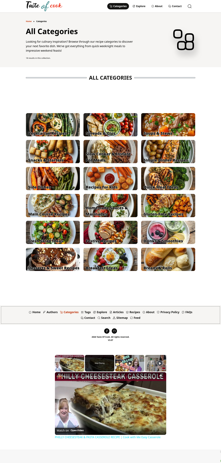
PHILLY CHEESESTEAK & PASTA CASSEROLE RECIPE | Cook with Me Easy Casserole (110, 377)
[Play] (130, 363)
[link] (59, 377)
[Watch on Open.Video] (70, 430)
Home (29, 21)
